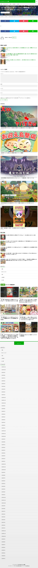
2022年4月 (3, 486)
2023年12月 (4, 430)
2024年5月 (3, 416)
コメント (2, 73)
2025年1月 (3, 394)
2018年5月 (3, 558)
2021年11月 (4, 500)
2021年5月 (3, 516)
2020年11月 (4, 533)
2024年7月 (3, 411)
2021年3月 (3, 522)
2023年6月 (3, 447)
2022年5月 (3, 483)
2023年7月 (3, 444)
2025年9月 (3, 372)
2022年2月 (3, 491)
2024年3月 (3, 422)
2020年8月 (3, 541)
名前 (1, 84)
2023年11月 (4, 433)
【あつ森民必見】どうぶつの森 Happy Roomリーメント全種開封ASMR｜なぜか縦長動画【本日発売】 (9, 318)
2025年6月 (3, 380)
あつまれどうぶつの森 (21, 564)
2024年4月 (3, 419)
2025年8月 (3, 375)
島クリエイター (6, 4)
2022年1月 (3, 494)
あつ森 (18, 4)
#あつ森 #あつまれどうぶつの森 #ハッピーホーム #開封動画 (28, 335)
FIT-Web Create (19, 565)
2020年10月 (4, 536)
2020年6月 (3, 547)
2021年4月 (3, 519)
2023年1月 (3, 461)
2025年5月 (3, 383)
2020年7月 (3, 544)
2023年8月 (3, 441)
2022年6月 (3, 480)
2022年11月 (4, 466)
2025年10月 (4, 369)
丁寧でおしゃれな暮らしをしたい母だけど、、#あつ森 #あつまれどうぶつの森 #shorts (21, 59)
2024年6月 (3, 414)
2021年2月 (3, 525)
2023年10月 (4, 436)
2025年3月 (3, 389)
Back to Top (19, 343)
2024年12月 (4, 397)
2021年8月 (3, 508)
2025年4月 (3, 386)
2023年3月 (3, 455)
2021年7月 (3, 511)
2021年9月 (3, 505)
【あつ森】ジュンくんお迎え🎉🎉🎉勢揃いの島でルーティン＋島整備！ (12, 152)
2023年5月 (3, 450)
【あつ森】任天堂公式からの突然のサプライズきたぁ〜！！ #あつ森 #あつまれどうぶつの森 (20, 235)
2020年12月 (4, 530)
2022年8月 (3, 475)
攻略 (1, 4)
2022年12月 (4, 464)
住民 (10, 4)
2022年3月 (3, 489)
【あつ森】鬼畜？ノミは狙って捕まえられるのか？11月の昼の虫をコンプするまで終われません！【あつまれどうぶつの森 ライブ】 (28, 318)
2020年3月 (3, 555)
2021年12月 (4, 497)
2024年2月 (3, 425)
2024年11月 (4, 400)
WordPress (27, 565)
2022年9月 (3, 472)
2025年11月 (4, 366)
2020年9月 (3, 539)
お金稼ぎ (14, 4)
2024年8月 (3, 408)
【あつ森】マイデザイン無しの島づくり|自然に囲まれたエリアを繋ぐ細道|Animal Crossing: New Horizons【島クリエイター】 (28, 301)
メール (2, 88)
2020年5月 (3, 550)
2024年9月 (3, 405)
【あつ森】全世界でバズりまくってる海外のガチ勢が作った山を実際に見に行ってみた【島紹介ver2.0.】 (17, 127)
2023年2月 (3, 458)
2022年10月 (4, 469)
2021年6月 (3, 514)
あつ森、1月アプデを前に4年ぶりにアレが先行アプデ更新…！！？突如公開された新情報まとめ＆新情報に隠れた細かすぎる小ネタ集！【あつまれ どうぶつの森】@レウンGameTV (9, 336)
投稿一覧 (14, 37)
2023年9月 (3, 439)
